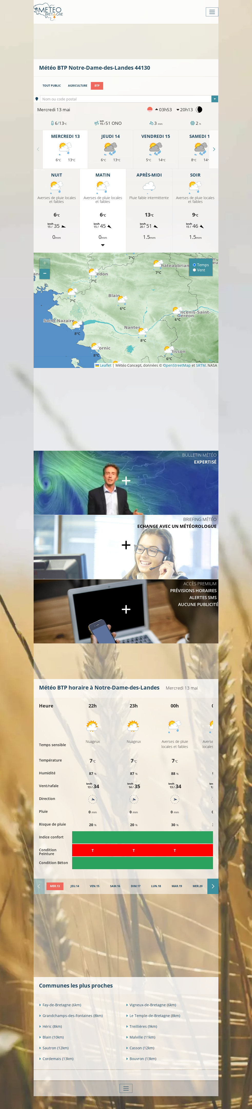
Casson (140, 1047)
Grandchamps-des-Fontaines (71, 1015)
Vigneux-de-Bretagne (151, 1004)
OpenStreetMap (177, 365)
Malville (140, 1037)
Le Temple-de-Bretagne (153, 1015)
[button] (72, 295)
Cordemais (56, 1058)
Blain (51, 1037)
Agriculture (77, 85)
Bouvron (141, 1058)
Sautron (54, 1047)
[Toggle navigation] (212, 11)
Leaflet (103, 365)
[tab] (54, 886)
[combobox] (129, 98)
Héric (50, 1026)
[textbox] (129, 99)
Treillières (141, 1026)
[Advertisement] (132, 41)
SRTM (201, 365)
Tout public (52, 85)
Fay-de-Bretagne (60, 1004)
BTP (97, 85)
